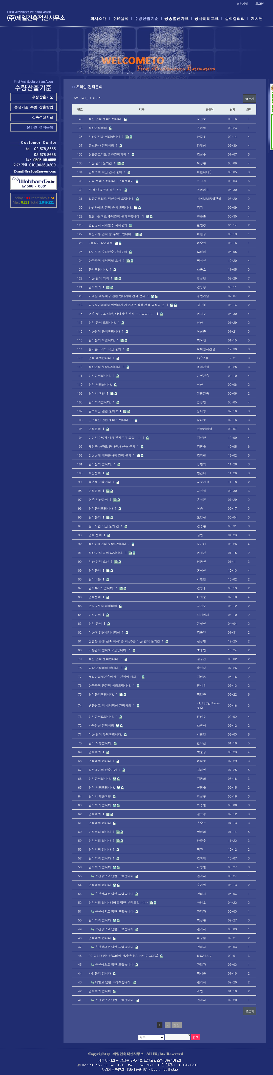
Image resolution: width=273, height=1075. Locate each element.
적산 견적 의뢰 (101, 278)
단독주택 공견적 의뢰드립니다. (112, 685)
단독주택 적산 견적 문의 (108, 172)
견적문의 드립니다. (104, 340)
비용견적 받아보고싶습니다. (110, 650)
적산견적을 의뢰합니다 (107, 136)
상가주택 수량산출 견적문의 (108, 251)
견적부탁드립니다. (104, 588)
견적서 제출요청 (100, 796)
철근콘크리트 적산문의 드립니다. (112, 198)
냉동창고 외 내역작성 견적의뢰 (112, 705)
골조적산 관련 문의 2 (105, 411)
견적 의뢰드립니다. (102, 787)
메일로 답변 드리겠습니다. (114, 982)
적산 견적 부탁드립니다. (106, 734)
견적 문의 (98, 535)
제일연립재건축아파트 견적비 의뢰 (115, 676)
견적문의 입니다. (103, 464)
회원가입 (242, 3)
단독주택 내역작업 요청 (107, 260)
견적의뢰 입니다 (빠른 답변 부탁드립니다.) (119, 902)
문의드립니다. (101, 269)
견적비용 (97, 579)
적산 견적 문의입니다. (106, 659)
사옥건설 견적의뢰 (102, 725)
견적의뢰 (97, 287)
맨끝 (177, 1025)
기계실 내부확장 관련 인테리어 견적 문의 (119, 296)
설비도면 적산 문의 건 (106, 526)
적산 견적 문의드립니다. (106, 119)
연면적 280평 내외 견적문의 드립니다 (117, 437)
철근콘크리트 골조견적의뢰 (110, 154)
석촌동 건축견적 (102, 482)
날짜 (232, 109)
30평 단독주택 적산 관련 (106, 189)
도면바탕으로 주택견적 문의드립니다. (117, 216)
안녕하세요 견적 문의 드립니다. (111, 207)
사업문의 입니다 (100, 973)
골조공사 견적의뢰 (104, 145)
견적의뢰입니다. (102, 402)
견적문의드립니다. (104, 694)
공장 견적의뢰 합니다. (106, 667)
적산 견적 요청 (101, 561)
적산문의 (97, 473)
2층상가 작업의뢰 (101, 243)
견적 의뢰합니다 (102, 358)
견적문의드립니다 (103, 508)
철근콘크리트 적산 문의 (107, 349)
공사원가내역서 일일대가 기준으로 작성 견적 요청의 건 (129, 305)
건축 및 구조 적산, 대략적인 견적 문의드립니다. (124, 313)
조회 (248, 109)
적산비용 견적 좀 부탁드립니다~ (112, 234)
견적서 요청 (99, 393)
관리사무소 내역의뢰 (103, 606)
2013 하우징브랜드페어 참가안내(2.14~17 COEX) (124, 955)
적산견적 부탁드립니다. (107, 366)
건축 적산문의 (101, 499)
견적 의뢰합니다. (101, 384)
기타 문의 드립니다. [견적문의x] (112, 181)
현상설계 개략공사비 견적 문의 (112, 455)
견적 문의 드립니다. (105, 322)
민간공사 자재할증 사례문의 (108, 225)
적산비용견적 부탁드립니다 (110, 544)
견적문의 (97, 428)
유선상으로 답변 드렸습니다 (115, 876)
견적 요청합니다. (101, 743)
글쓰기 (249, 98)
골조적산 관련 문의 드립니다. (111, 420)
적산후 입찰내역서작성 (107, 632)
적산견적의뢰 (98, 127)
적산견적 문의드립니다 (107, 331)
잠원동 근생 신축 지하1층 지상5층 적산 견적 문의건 (127, 641)
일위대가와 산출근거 (105, 769)
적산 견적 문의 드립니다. (108, 552)
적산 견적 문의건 (103, 163)
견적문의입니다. (102, 375)
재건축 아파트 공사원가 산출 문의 (114, 446)
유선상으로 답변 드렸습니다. (115, 1000)
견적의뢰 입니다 (102, 761)
